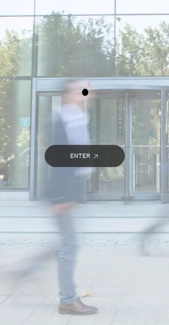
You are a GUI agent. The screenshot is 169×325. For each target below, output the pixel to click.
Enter (84, 155)
